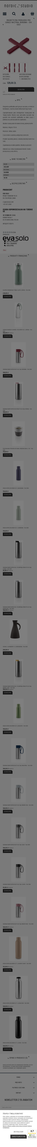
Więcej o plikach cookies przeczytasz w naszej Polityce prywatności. (17, 1127)
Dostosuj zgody (18, 1132)
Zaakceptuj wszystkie (18, 1136)
